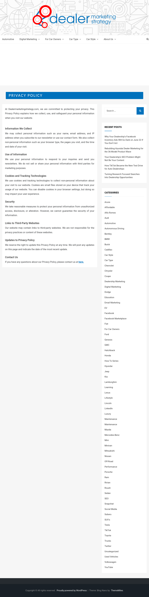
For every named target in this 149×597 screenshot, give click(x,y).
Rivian (107, 482)
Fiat (106, 323)
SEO (107, 498)
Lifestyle (109, 398)
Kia (106, 376)
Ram (107, 477)
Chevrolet (109, 265)
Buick (107, 244)
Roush (108, 488)
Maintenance (111, 419)
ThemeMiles (117, 590)
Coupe (108, 276)
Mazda (108, 429)
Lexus (107, 392)
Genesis (108, 339)
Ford (107, 334)
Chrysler (109, 271)
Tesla (107, 525)
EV (106, 308)
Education (109, 297)
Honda (108, 355)
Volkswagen (110, 562)
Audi (107, 218)
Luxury (108, 414)
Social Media (111, 509)
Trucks (108, 541)
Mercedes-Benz (112, 435)
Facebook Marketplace (116, 318)
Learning (109, 387)
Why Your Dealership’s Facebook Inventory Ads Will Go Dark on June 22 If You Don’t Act (124, 139)
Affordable (110, 207)
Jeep (107, 371)
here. (81, 262)
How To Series (111, 361)
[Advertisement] (74, 65)
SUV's (107, 519)
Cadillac (108, 249)
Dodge (108, 292)
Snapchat (109, 503)
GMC (107, 345)
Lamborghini (111, 382)
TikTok (108, 530)
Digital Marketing (28, 39)
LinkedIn (109, 408)
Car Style (90, 39)
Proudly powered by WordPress (72, 590)
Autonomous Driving (114, 228)
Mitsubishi (110, 451)
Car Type (73, 39)
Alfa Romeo (110, 212)
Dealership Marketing (115, 281)
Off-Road (109, 461)
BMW (107, 239)
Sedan (108, 493)
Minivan (108, 445)
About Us (108, 39)
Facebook (109, 313)
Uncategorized (111, 551)
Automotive (8, 39)
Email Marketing (112, 302)
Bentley (108, 234)
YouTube (109, 567)
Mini (107, 440)
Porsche (109, 472)
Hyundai (109, 366)
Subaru (108, 514)
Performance (111, 466)
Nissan (108, 456)
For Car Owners (53, 39)
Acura (107, 202)
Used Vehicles (111, 556)
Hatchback (110, 350)
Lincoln (108, 403)
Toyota (108, 535)
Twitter (108, 546)
